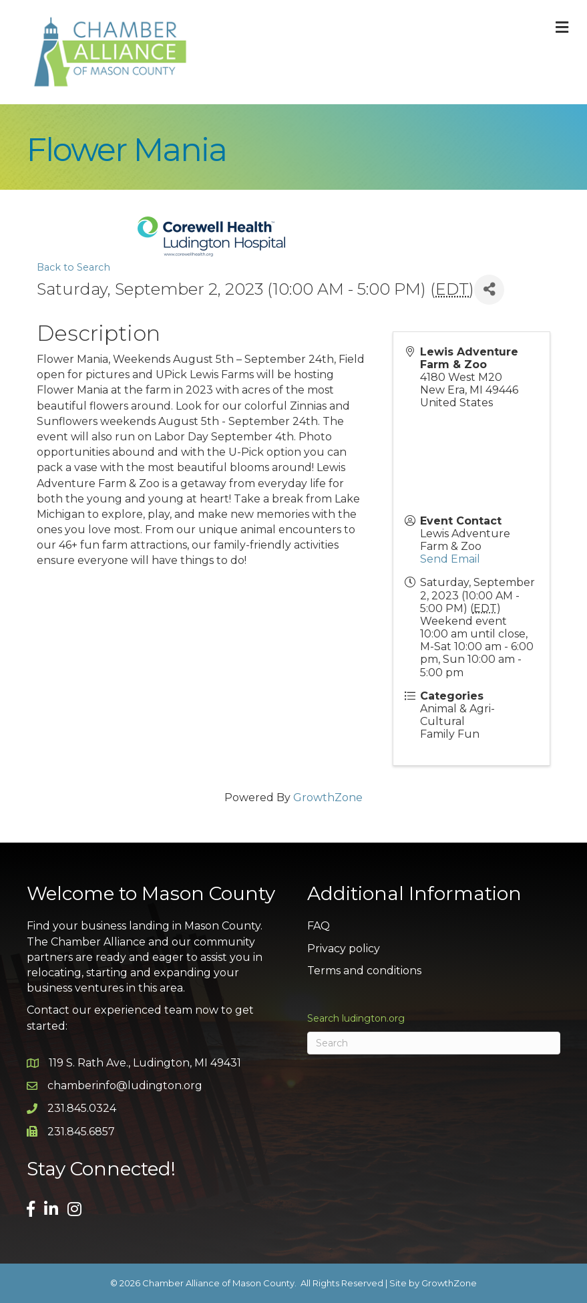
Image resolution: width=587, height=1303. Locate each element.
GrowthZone (328, 797)
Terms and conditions (364, 970)
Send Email (450, 559)
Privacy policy (343, 948)
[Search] (434, 1043)
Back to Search (73, 267)
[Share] (489, 290)
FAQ (318, 925)
